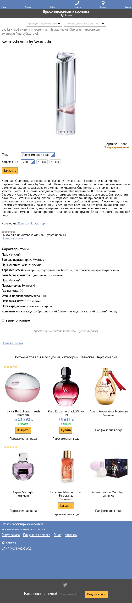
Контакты (71, 535)
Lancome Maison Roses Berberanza (65, 493)
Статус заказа (11, 535)
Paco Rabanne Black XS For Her (66, 413)
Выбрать (23, 430)
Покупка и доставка (36, 535)
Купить (66, 430)
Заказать (65, 505)
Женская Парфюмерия (32, 223)
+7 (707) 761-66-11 (19, 548)
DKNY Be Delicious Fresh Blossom (23, 413)
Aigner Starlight (23, 492)
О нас (57, 535)
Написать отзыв (12, 238)
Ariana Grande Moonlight (108, 492)
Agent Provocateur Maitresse (109, 411)
